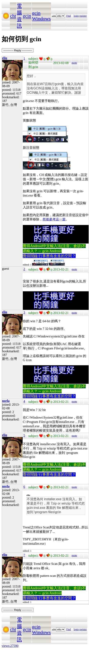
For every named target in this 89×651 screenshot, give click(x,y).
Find (68, 15)
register (83, 15)
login (76, 15)
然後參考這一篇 (54, 219)
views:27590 (10, 645)
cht (13, 16)
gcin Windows (41, 15)
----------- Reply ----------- (17, 50)
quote (74, 62)
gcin (27, 16)
